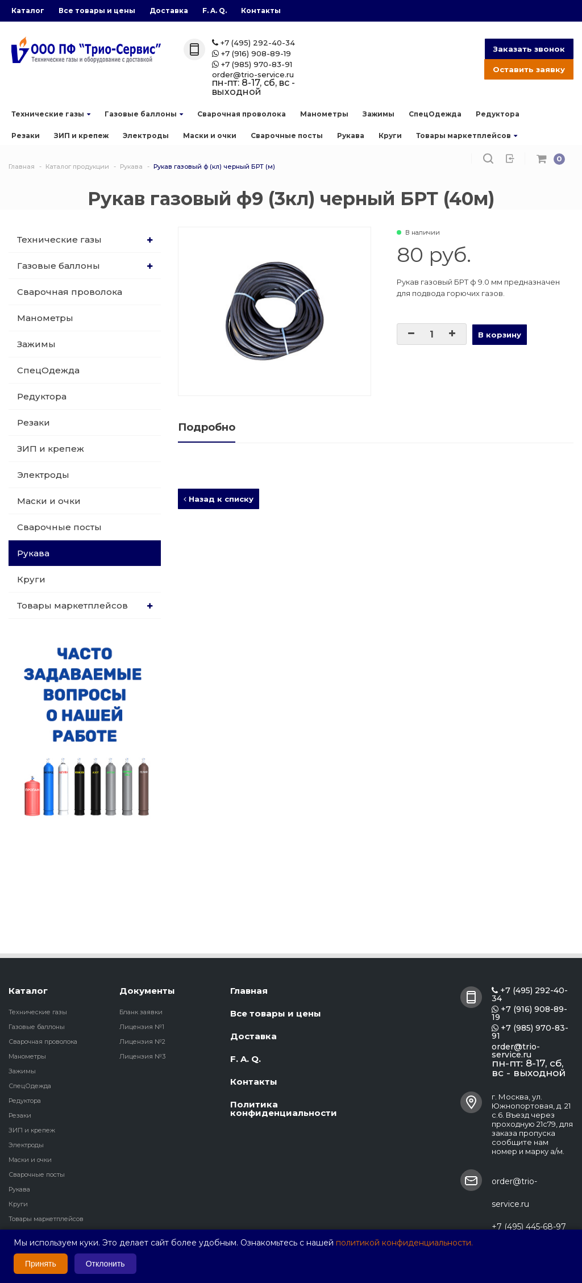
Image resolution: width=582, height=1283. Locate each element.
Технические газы (50, 114)
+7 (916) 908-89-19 (251, 53)
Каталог (27, 10)
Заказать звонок (529, 48)
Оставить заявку (529, 69)
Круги (390, 135)
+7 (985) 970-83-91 (252, 64)
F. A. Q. (214, 10)
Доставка (168, 10)
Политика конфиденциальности (283, 1108)
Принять (40, 1263)
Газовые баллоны (144, 114)
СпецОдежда (435, 114)
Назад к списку (218, 498)
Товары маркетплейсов (466, 135)
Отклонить (105, 1263)
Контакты (261, 10)
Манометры (324, 114)
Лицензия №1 (141, 1027)
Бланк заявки (141, 1012)
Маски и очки (209, 135)
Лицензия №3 (142, 1056)
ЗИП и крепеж (81, 135)
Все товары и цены (97, 10)
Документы (147, 990)
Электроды (146, 135)
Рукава (350, 135)
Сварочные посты (287, 135)
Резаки (25, 135)
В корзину (499, 334)
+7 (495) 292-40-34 (253, 43)
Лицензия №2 (142, 1041)
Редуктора (497, 114)
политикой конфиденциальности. (404, 1243)
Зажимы (378, 114)
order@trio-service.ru (253, 74)
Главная (249, 990)
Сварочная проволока (241, 114)
